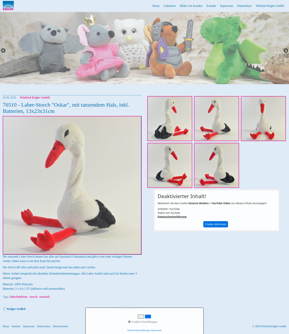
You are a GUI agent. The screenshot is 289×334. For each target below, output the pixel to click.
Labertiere (170, 5)
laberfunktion (18, 296)
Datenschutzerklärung (172, 216)
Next (285, 51)
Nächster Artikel (127, 308)
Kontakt (211, 5)
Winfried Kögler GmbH (270, 5)
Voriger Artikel (15, 308)
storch (33, 296)
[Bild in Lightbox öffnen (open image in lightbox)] (169, 118)
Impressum (226, 5)
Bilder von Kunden (191, 5)
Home (156, 5)
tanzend (44, 296)
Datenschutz (244, 5)
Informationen (60, 326)
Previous (3, 51)
